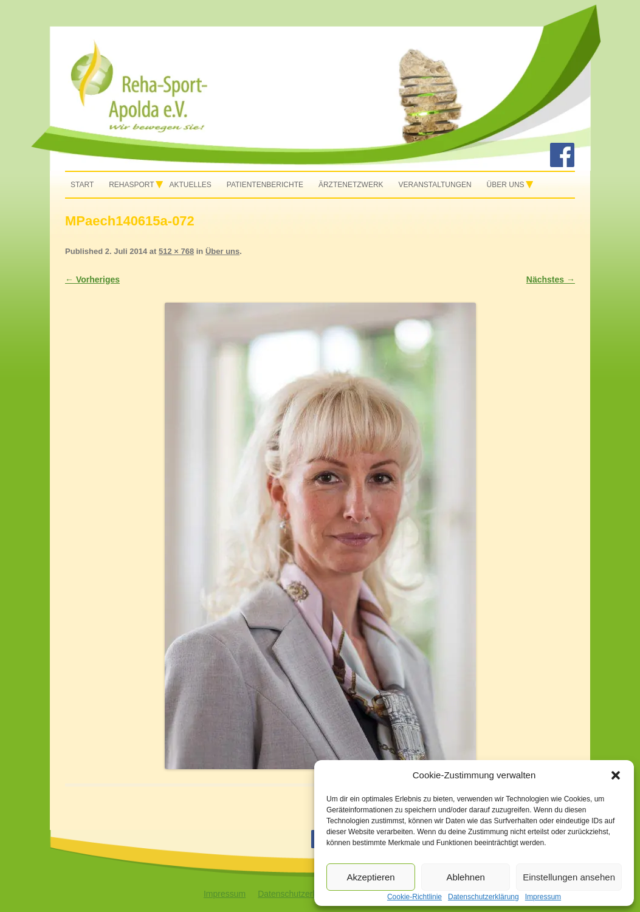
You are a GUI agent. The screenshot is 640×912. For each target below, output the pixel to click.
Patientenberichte (265, 184)
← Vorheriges (92, 279)
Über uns (506, 184)
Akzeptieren (370, 877)
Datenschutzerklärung (299, 894)
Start (82, 184)
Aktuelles (191, 184)
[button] (616, 775)
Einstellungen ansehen (569, 877)
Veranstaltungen (434, 184)
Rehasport (131, 184)
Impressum (225, 894)
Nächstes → (550, 279)
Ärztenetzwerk (351, 184)
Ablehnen (465, 877)
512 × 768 (176, 251)
